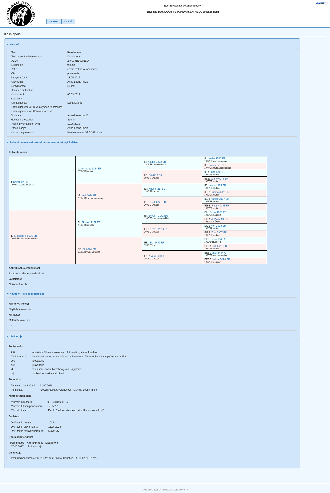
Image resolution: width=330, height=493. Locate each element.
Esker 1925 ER (218, 212)
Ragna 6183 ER (220, 205)
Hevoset (54, 21)
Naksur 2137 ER (219, 198)
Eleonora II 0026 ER (25, 235)
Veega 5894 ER (219, 219)
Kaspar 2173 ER (158, 188)
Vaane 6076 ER (219, 178)
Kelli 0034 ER (89, 195)
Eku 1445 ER (157, 242)
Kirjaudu (68, 21)
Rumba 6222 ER (219, 192)
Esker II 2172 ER (158, 215)
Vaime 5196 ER (221, 259)
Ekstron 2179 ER (91, 222)
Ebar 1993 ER (217, 172)
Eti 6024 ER (89, 249)
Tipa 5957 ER (219, 232)
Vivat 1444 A (219, 252)
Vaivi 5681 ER (158, 256)
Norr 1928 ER (218, 225)
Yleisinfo (13, 44)
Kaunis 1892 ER (157, 161)
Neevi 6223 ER (158, 229)
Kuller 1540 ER (217, 158)
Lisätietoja (14, 336)
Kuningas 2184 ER (90, 168)
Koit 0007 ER (20, 182)
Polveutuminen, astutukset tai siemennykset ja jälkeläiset (43, 142)
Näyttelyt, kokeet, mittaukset (25, 293)
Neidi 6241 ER (158, 202)
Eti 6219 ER (155, 175)
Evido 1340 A (217, 239)
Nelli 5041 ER (219, 246)
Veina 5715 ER (218, 165)
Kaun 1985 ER (218, 185)
